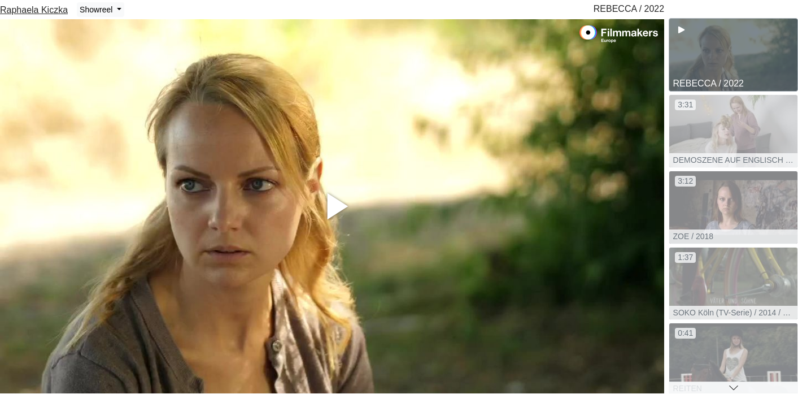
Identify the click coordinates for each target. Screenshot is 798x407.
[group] (733, 55)
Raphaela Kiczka (34, 10)
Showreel (97, 9)
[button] (733, 387)
